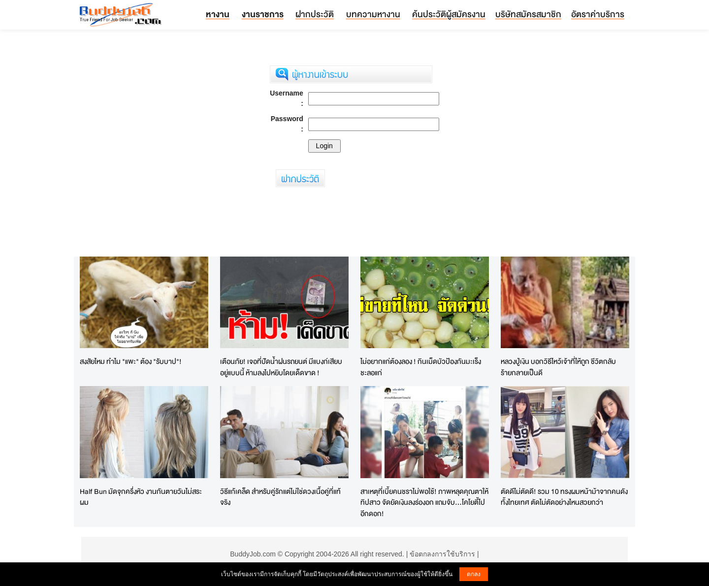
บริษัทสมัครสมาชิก (528, 14)
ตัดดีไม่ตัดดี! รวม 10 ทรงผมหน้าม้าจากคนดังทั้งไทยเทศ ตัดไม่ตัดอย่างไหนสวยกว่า (564, 497)
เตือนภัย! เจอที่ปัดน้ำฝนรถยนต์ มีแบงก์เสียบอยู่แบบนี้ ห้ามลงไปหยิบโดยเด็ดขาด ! (281, 367)
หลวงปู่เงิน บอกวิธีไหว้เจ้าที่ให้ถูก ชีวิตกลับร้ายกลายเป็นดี (558, 367)
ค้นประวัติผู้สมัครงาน (448, 14)
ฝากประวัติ (314, 14)
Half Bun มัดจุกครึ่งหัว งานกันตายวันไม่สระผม (141, 497)
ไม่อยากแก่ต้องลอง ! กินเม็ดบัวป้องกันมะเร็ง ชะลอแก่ (420, 367)
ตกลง (474, 574)
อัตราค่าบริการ (597, 14)
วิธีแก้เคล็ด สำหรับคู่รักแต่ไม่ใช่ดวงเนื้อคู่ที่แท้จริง (280, 497)
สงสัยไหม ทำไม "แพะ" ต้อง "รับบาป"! (131, 361)
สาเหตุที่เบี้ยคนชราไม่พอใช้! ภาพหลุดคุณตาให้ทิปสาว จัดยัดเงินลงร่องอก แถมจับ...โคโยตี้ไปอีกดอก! (424, 502)
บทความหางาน (373, 14)
